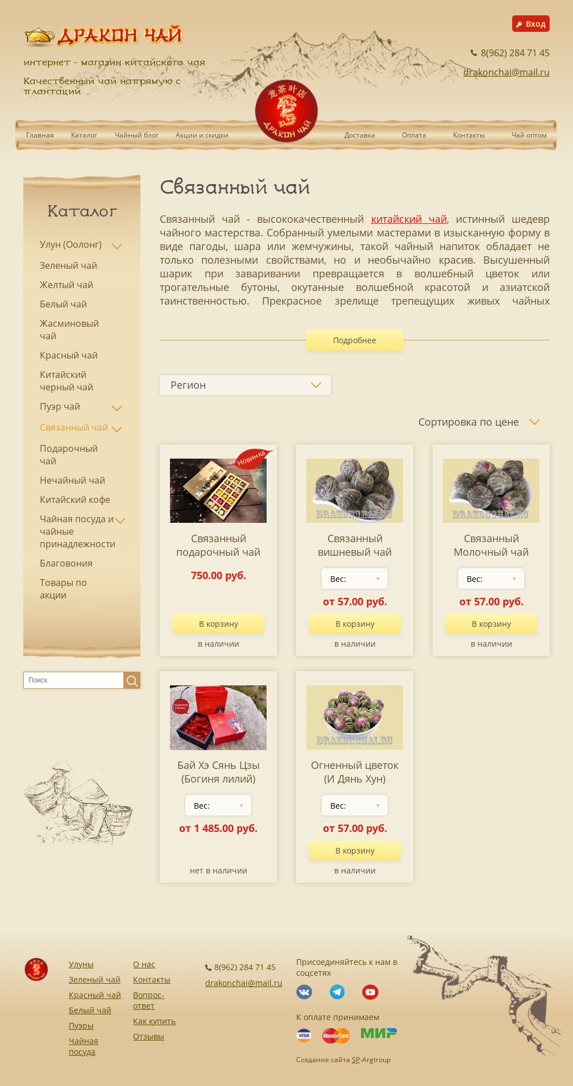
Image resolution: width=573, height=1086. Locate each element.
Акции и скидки (202, 135)
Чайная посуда (83, 1046)
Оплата (414, 135)
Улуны (81, 964)
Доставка (359, 135)
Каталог (84, 135)
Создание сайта (323, 1059)
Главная (40, 135)
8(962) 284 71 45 (510, 52)
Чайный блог (137, 135)
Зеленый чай (95, 979)
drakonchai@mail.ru (506, 72)
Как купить (154, 1021)
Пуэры (81, 1025)
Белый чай (90, 1010)
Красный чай (95, 994)
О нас (144, 964)
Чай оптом (529, 135)
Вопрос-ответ (148, 1000)
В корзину (218, 623)
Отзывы (148, 1036)
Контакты (469, 135)
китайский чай (409, 219)
